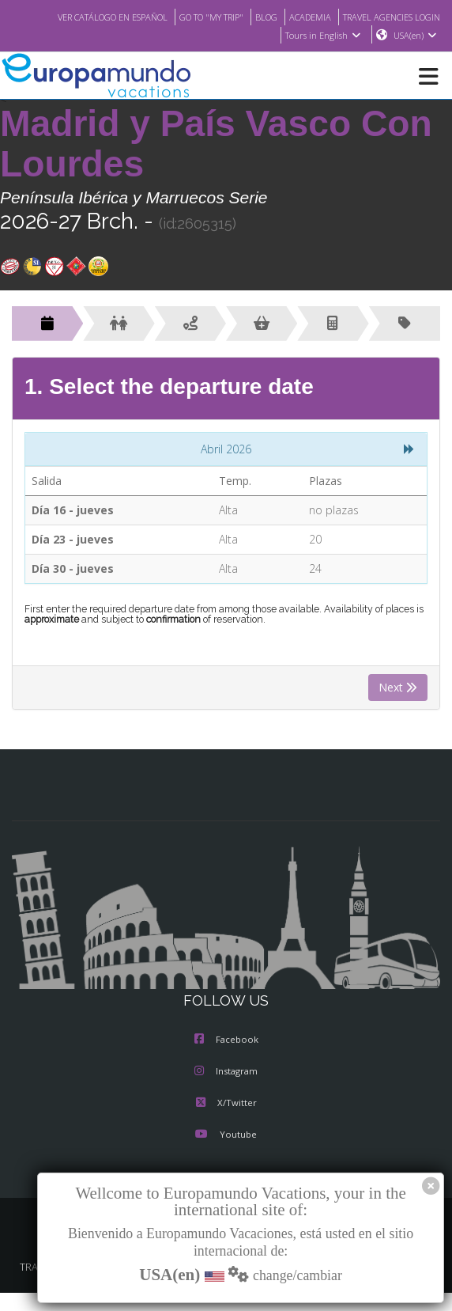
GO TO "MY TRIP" (311, 16)
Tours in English (322, 35)
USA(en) (415, 35)
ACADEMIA (417, 16)
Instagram (226, 1072)
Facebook (226, 1040)
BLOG (371, 16)
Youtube (226, 1135)
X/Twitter (226, 1103)
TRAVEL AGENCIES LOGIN (216, 35)
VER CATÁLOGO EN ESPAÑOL (202, 16)
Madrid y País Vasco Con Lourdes (216, 144)
